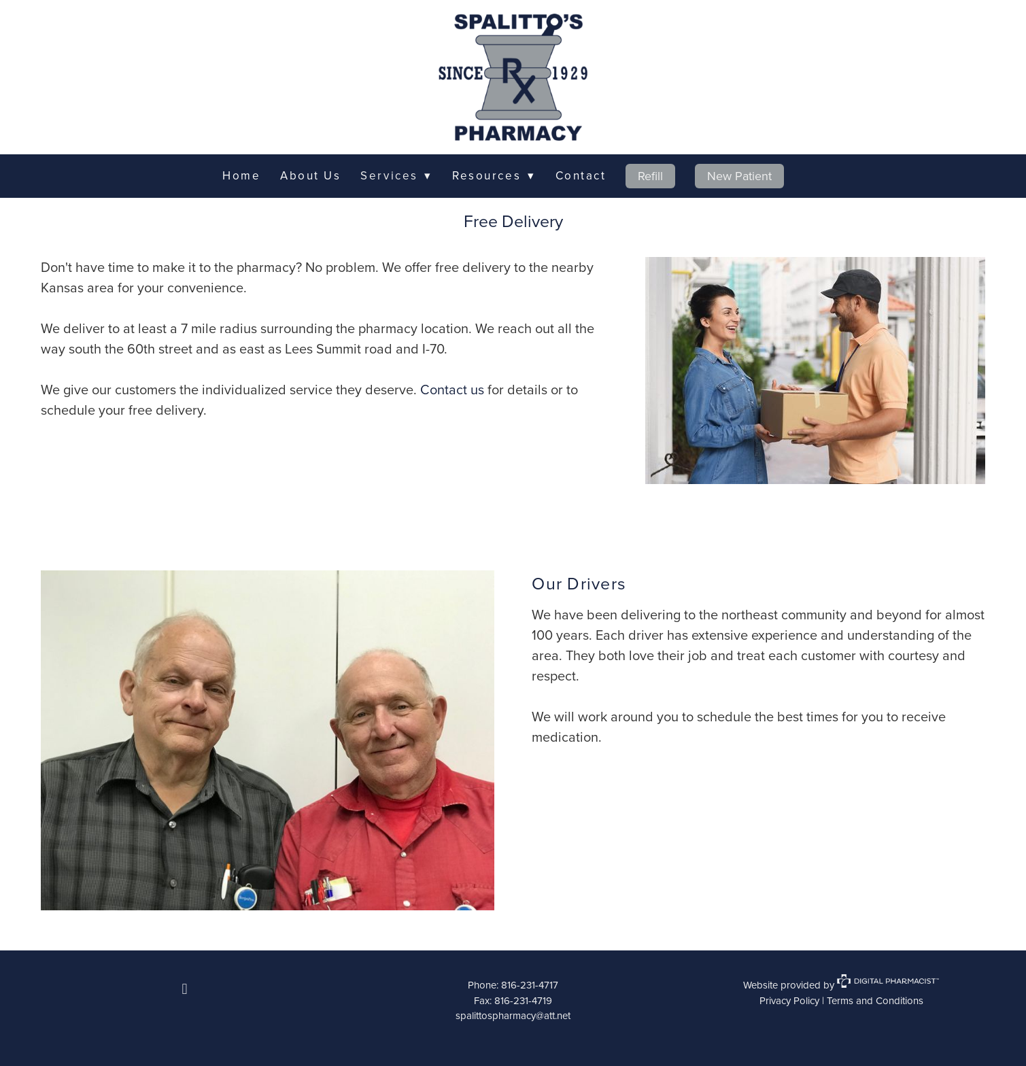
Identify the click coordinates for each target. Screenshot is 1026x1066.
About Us (310, 175)
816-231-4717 (529, 985)
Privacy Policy (789, 1000)
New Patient (739, 175)
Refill (650, 175)
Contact (580, 175)
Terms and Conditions (875, 1000)
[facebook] (185, 988)
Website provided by (841, 985)
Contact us (452, 389)
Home (241, 175)
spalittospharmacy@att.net (513, 1015)
